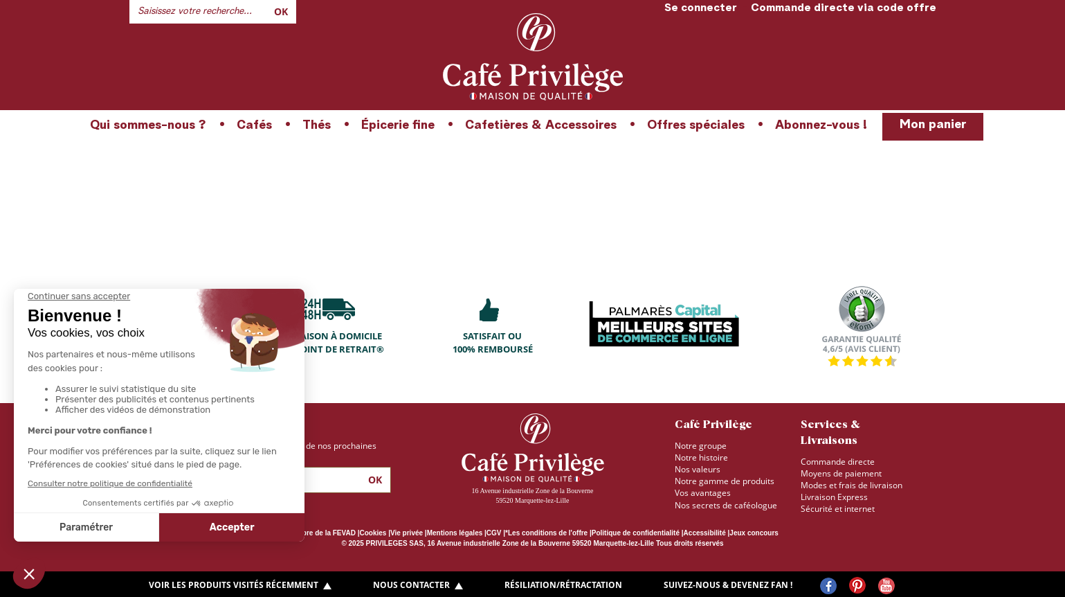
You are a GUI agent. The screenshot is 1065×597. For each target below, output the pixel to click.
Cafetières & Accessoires (541, 125)
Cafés (254, 125)
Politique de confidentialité (636, 533)
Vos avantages (703, 493)
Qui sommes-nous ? (148, 125)
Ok (281, 11)
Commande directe (838, 461)
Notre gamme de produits (724, 481)
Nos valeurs (697, 469)
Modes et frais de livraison (851, 485)
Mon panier (933, 124)
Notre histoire (701, 457)
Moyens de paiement (841, 473)
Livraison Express (834, 497)
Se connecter (700, 8)
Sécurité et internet (838, 509)
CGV (494, 533)
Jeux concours (754, 533)
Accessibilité (705, 533)
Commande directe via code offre (843, 8)
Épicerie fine (398, 125)
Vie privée (406, 533)
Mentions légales (455, 533)
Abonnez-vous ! (821, 125)
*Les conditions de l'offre (546, 533)
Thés (316, 125)
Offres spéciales (696, 125)
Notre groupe (701, 446)
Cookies (373, 533)
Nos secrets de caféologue (726, 505)
